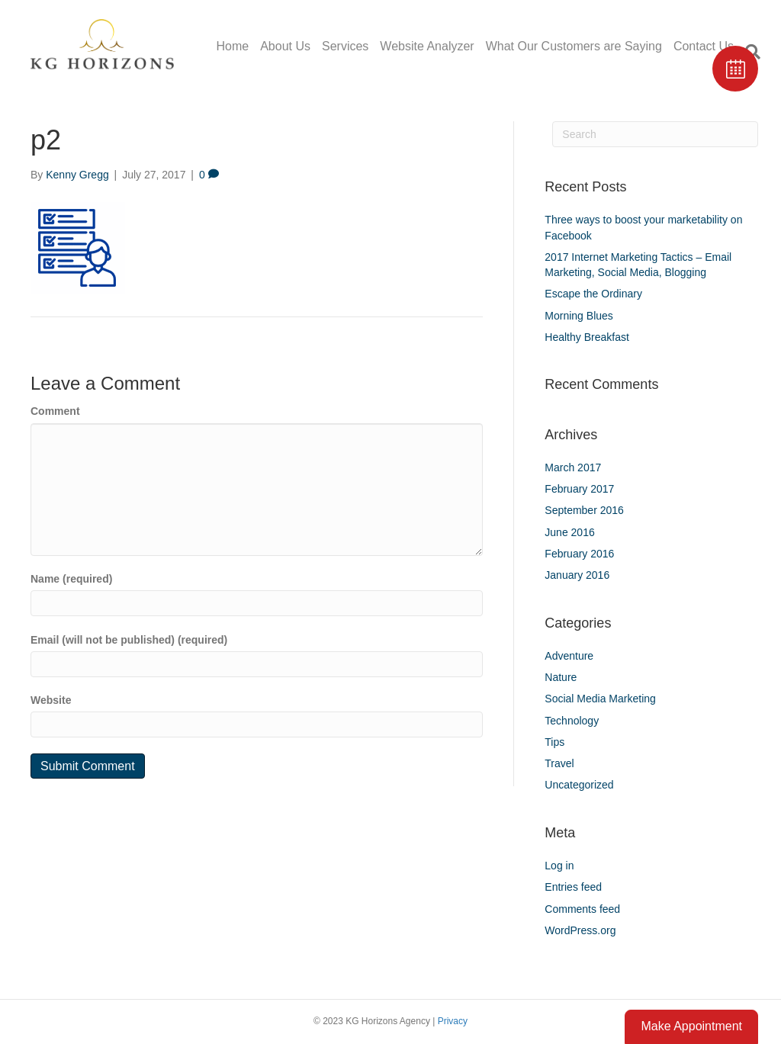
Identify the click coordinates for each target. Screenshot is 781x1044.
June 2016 (569, 532)
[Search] (655, 134)
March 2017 (573, 467)
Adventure (569, 656)
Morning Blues (579, 316)
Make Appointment (691, 1026)
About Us (285, 46)
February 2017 (579, 489)
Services (345, 46)
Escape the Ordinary (593, 294)
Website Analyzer (427, 46)
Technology (572, 721)
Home (232, 46)
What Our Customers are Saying (574, 46)
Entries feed (573, 887)
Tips (554, 742)
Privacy (453, 1021)
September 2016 (584, 510)
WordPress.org (580, 930)
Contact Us (703, 46)
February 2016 (579, 554)
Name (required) (71, 579)
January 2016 (577, 575)
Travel (559, 763)
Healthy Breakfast (587, 337)
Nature (561, 677)
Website (51, 700)
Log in (559, 865)
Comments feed (582, 909)
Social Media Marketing (600, 698)
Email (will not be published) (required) (129, 640)
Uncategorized (579, 785)
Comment (55, 411)
